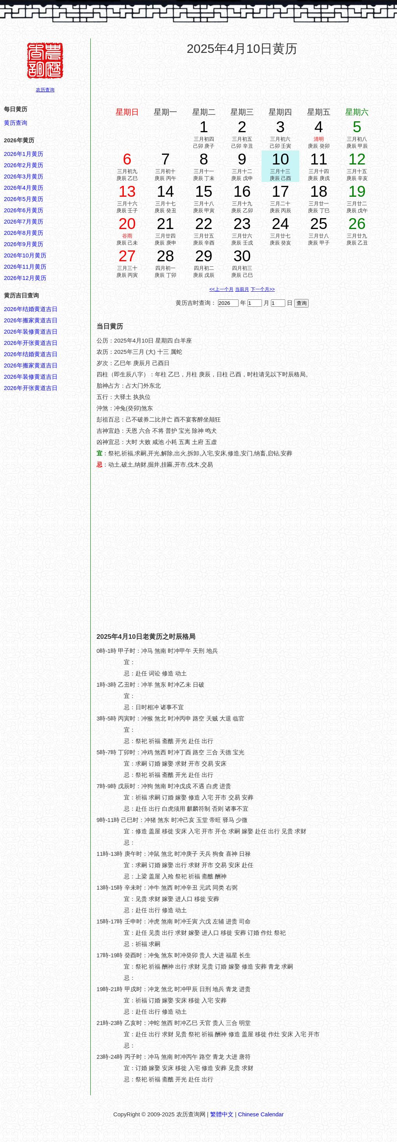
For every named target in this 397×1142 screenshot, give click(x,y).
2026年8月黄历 (23, 233)
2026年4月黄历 (23, 188)
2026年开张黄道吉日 (31, 343)
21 (165, 223)
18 (319, 191)
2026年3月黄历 (23, 176)
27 (127, 255)
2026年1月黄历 (23, 154)
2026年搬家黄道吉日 (31, 320)
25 (319, 223)
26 (357, 223)
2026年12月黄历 (25, 278)
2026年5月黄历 (23, 199)
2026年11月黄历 (25, 267)
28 (165, 255)
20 (127, 223)
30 (242, 255)
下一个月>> (263, 289)
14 (165, 191)
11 (319, 159)
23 (242, 223)
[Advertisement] (73, 551)
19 (357, 191)
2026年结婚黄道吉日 (31, 309)
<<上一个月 (221, 289)
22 (204, 223)
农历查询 (45, 90)
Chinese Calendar (261, 1114)
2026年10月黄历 (25, 255)
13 (127, 191)
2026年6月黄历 (23, 210)
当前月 (242, 289)
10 (280, 159)
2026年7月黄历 (23, 222)
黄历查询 (15, 123)
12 (357, 159)
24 (280, 223)
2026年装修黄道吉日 (31, 332)
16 (242, 191)
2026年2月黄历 (23, 165)
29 (204, 255)
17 (280, 191)
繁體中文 (222, 1114)
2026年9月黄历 (23, 244)
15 (204, 191)
